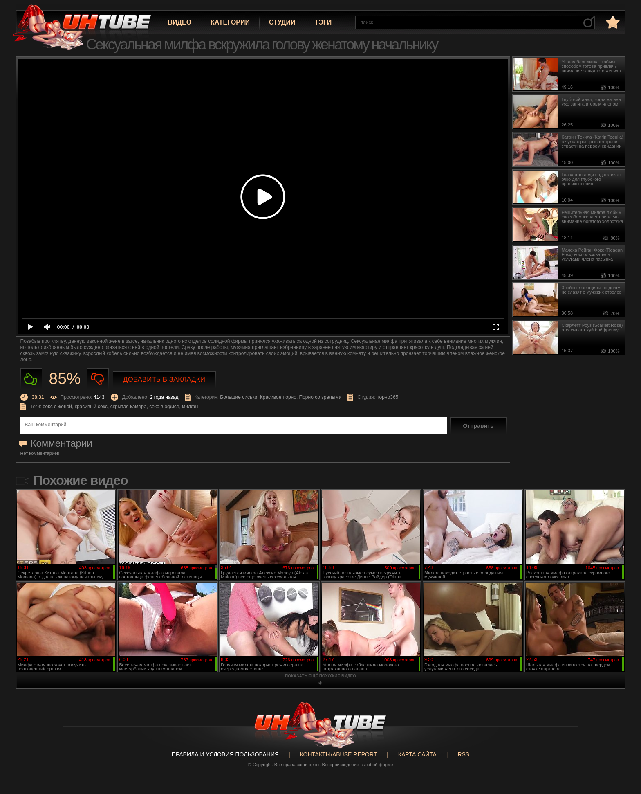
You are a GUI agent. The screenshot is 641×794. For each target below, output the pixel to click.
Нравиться (31, 379)
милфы (190, 406)
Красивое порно (278, 397)
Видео (180, 22)
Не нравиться (98, 379)
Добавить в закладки (164, 379)
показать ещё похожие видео (320, 676)
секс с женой (57, 406)
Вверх (622, 746)
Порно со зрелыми (320, 397)
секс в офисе (164, 406)
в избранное (612, 22)
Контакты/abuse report (338, 754)
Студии (282, 22)
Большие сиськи (238, 397)
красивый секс (91, 406)
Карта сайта (417, 754)
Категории (230, 22)
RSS (463, 754)
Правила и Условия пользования (225, 754)
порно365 (387, 397)
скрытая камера (128, 406)
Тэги (323, 22)
